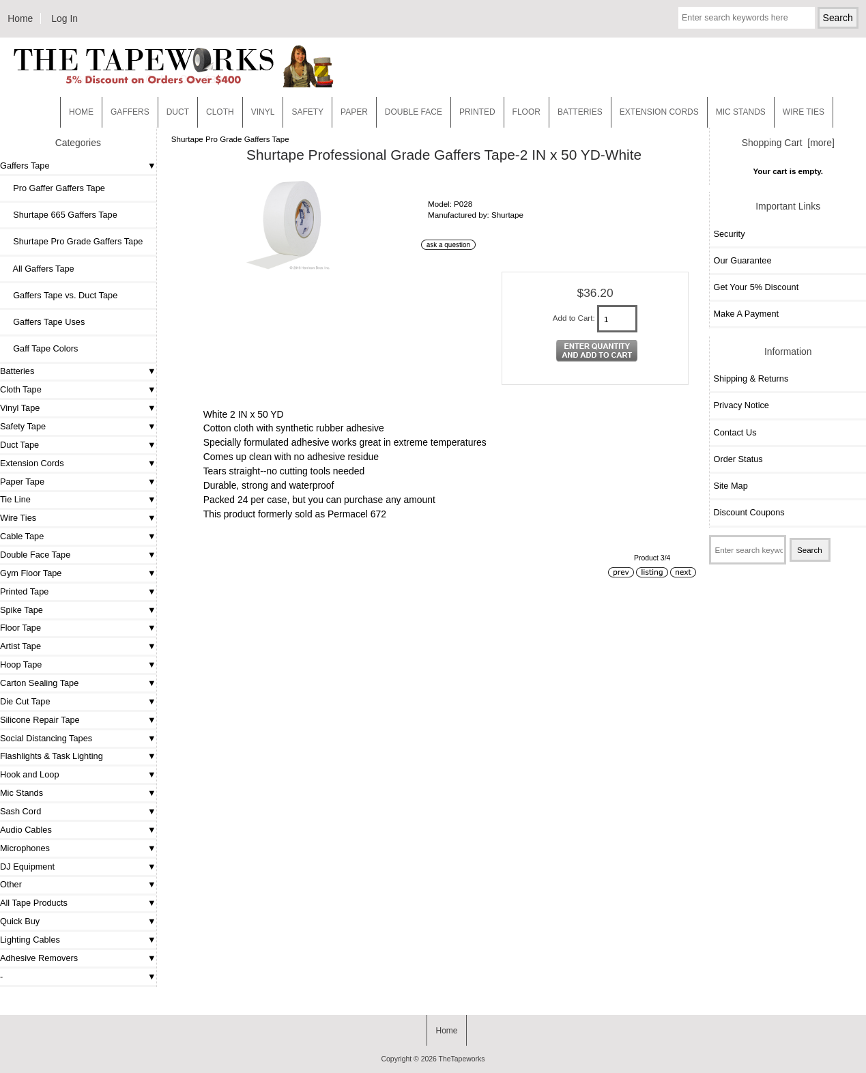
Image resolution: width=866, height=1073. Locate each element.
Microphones (25, 848)
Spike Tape (21, 610)
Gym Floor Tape (30, 573)
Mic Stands (21, 793)
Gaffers (130, 112)
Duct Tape (19, 445)
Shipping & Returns (750, 378)
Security (729, 234)
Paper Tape (22, 481)
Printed (477, 112)
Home (20, 18)
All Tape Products (34, 903)
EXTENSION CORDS (659, 112)
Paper (354, 112)
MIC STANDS (741, 112)
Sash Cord (20, 811)
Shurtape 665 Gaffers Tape (60, 215)
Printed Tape (24, 591)
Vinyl (263, 112)
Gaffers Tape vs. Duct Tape (60, 295)
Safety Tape (23, 426)
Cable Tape (22, 536)
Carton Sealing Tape (39, 683)
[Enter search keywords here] (746, 18)
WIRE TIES (803, 112)
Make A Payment (746, 314)
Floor (526, 112)
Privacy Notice (740, 405)
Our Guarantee (742, 260)
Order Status (737, 459)
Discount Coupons (748, 512)
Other (11, 884)
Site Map (730, 486)
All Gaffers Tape (38, 268)
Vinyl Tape (20, 408)
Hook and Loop (29, 774)
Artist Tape (20, 646)
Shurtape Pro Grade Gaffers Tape (230, 138)
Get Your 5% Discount (755, 287)
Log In (64, 18)
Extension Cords (32, 463)
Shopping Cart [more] (788, 142)
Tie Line (15, 499)
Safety (307, 112)
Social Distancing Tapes (46, 738)
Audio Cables (26, 830)
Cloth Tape (21, 389)
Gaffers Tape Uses (44, 322)
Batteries (580, 112)
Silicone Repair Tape (40, 720)
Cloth (220, 112)
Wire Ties (18, 518)
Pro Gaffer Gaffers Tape (54, 188)
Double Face (413, 112)
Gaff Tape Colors (40, 348)
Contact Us (734, 432)
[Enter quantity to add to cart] (617, 318)
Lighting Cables (30, 939)
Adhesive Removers (39, 958)
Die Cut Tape (25, 701)
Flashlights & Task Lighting (51, 756)
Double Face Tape (35, 554)
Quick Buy (20, 921)
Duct (178, 112)
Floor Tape (20, 628)
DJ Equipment (27, 866)
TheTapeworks (462, 1059)
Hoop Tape (21, 664)
